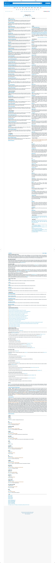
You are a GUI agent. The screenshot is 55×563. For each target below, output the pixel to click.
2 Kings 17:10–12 (42, 334)
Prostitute (33, 222)
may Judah (40, 32)
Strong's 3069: (10, 487)
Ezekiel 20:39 (33, 210)
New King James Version (11, 36)
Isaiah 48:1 (33, 201)
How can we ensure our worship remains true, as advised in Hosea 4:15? (18, 315)
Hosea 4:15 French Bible (11, 502)
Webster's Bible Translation (11, 87)
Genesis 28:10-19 (27, 270)
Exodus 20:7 (27, 276)
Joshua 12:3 (34, 390)
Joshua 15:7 (37, 390)
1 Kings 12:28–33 (13, 364)
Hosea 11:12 (33, 159)
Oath (42, 221)
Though (45, 31)
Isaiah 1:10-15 (33, 84)
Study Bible (10, 253)
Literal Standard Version (11, 100)
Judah (40, 221)
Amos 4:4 (33, 40)
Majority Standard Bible (11, 92)
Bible (5, 11)
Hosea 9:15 (33, 173)
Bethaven (36, 216)
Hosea (7, 11)
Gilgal (32, 221)
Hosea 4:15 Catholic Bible (11, 503)
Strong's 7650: (10, 482)
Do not (32, 33)
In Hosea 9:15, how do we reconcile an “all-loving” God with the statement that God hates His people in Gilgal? (23, 323)
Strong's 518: (10, 419)
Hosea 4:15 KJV (10, 498)
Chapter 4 (9, 11)
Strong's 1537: (10, 463)
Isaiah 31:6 (33, 92)
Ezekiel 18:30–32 (29, 346)
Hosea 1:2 (12, 332)
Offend (44, 221)
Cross (25, 16)
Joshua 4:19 (30, 390)
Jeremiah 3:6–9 (16, 332)
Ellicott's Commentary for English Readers (14, 387)
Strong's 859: (10, 424)
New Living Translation (11, 22)
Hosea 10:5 (37, 367)
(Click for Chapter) (12, 18)
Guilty (34, 221)
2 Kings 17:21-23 (34, 55)
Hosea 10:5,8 (33, 190)
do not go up (40, 33)
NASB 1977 (9, 45)
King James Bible (10, 33)
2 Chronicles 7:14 (22, 262)
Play (46, 221)
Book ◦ (43, 253)
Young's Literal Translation (11, 103)
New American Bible (11, 118)
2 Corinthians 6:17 (39, 370)
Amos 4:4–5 (45, 352)
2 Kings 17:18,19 (34, 163)
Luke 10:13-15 (33, 124)
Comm (30, 16)
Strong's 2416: (10, 492)
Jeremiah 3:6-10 (34, 148)
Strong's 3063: (10, 439)
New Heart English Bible (11, 84)
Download (45, 37)
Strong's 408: (10, 453)
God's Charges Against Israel (35, 27)
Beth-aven (10, 287)
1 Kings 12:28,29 (34, 195)
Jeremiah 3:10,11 (34, 167)
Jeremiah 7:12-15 (34, 74)
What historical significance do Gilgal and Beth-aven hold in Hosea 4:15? (18, 318)
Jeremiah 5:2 (33, 207)
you (46, 31)
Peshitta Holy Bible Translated (12, 129)
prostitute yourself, (34, 32)
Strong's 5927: (10, 468)
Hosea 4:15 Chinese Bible (11, 501)
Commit (44, 216)
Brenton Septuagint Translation (12, 137)
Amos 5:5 (33, 44)
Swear (37, 222)
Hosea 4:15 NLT (10, 496)
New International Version (11, 19)
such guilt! (45, 32)
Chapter (45, 253)
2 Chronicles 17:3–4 (29, 343)
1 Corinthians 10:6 (27, 344)
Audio (23, 16)
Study (27, 16)
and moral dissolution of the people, (37, 228)
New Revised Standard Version (12, 121)
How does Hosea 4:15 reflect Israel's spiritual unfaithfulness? (17, 319)
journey (35, 33)
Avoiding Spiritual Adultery (11, 293)
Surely (35, 222)
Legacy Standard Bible (11, 48)
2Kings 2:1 (16, 391)
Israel (38, 221)
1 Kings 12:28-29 (18, 271)
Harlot (36, 221)
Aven (32, 216)
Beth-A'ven (41, 216)
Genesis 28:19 (32, 367)
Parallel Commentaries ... (11, 413)
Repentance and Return (11, 304)
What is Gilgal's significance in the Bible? (14, 326)
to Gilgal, (37, 33)
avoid (43, 32)
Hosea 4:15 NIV (10, 495)
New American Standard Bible (12, 39)
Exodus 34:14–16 (39, 335)
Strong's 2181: (10, 429)
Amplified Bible (10, 51)
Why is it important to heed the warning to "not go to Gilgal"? (17, 314)
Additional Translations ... (11, 140)
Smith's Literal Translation (11, 106)
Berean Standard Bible (11, 29)
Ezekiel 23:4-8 (33, 95)
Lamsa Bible (9, 126)
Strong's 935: (10, 458)
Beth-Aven (38, 216)
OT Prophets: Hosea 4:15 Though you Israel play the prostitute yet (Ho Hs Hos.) (18, 504)
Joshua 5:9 (26, 352)
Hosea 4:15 (21, 330)
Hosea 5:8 (33, 187)
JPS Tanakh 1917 (10, 134)
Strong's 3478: (10, 434)
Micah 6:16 (33, 103)
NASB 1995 (9, 42)
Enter (46, 216)
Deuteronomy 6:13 (34, 274)
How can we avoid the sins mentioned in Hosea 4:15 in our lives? (17, 310)
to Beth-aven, (44, 33)
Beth (33, 216)
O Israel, (38, 32)
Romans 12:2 (33, 347)
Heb (31, 16)
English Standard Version (11, 26)
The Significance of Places (11, 298)
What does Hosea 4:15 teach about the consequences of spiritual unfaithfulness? (19, 311)
